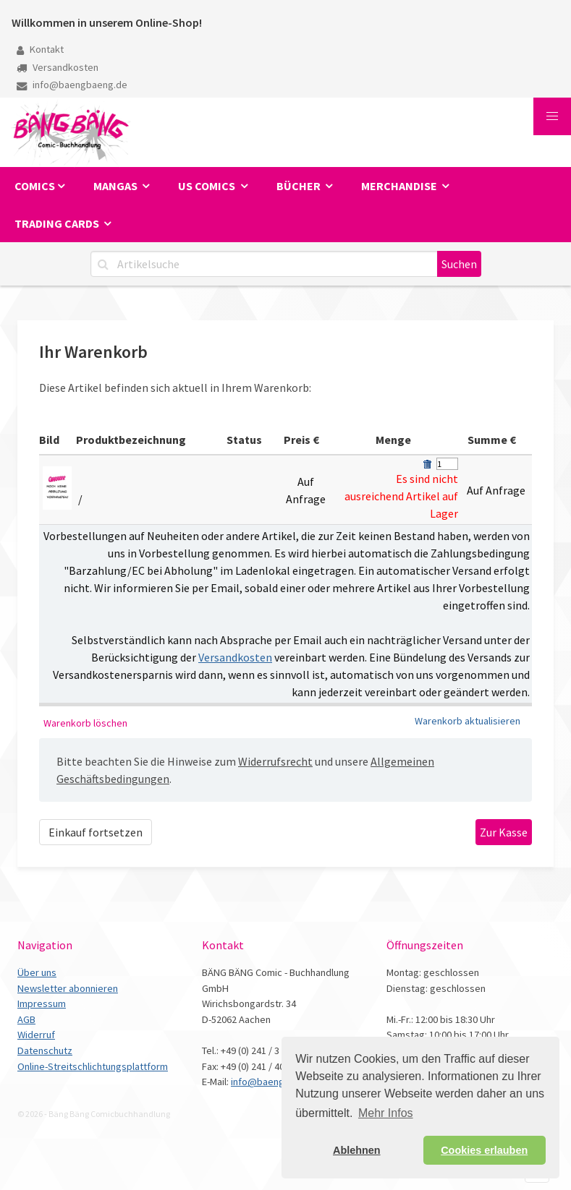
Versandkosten (57, 67)
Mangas (116, 186)
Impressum (41, 1003)
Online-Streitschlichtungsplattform (92, 1066)
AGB (26, 1019)
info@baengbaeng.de (72, 84)
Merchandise (400, 186)
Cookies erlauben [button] (484, 1150)
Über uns (36, 972)
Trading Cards (57, 223)
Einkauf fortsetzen (95, 832)
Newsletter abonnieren (67, 988)
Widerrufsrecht (275, 761)
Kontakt (40, 49)
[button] (552, 116)
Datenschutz (44, 1050)
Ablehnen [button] (357, 1150)
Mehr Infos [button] (385, 1113)
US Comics (207, 186)
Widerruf (36, 1034)
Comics (34, 186)
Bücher (299, 186)
